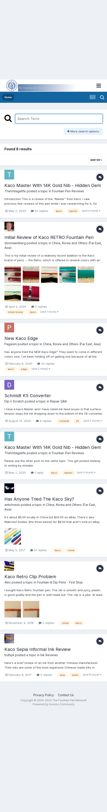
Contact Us (66, 695)
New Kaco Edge (21, 338)
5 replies (44, 675)
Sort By (96, 160)
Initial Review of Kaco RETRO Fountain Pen (49, 237)
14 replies (38, 550)
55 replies (39, 211)
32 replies (46, 363)
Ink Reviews (49, 655)
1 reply (37, 472)
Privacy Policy (43, 695)
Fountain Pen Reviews (68, 191)
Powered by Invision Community (54, 704)
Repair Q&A (58, 401)
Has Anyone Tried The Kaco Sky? (39, 499)
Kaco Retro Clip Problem (30, 576)
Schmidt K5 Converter (27, 395)
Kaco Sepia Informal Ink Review (37, 649)
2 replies (39, 306)
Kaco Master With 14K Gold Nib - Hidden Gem (52, 185)
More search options (83, 131)
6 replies (44, 421)
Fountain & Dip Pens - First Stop (60, 582)
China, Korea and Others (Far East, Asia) (72, 344)
